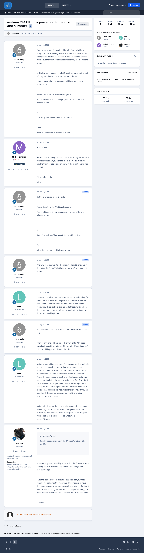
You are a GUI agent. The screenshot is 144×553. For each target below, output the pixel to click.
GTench (99, 82)
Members (20, 310)
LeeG (19, 306)
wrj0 (98, 79)
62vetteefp (15, 33)
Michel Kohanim (19, 157)
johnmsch (130, 79)
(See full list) (132, 72)
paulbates (104, 79)
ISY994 (39, 33)
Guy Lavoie (113, 79)
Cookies (8, 549)
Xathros (19, 443)
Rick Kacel (122, 79)
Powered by (128, 549)
